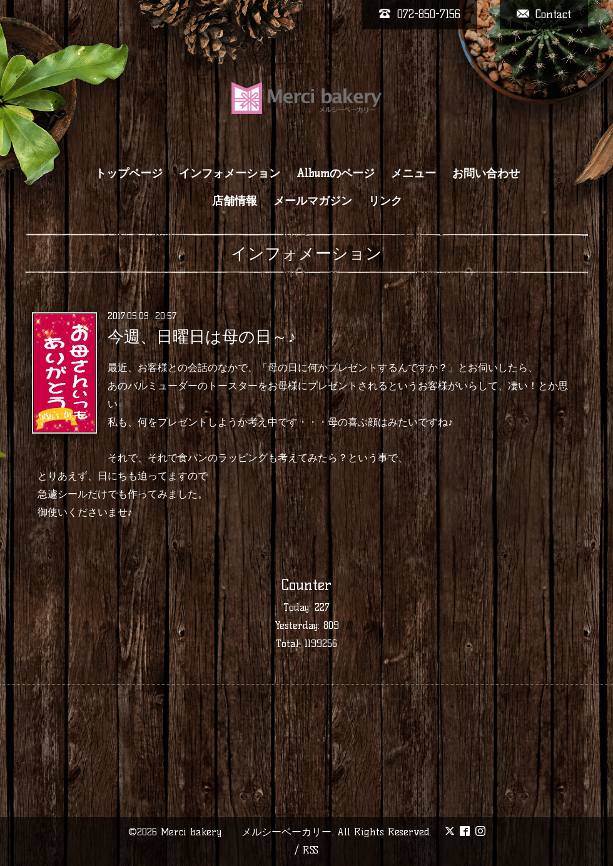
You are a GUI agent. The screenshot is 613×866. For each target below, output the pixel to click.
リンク (385, 201)
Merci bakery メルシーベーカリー (246, 832)
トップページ (129, 173)
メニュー (413, 173)
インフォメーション (229, 173)
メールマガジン (312, 201)
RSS (310, 850)
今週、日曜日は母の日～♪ (202, 337)
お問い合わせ (486, 173)
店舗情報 (234, 201)
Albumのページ (335, 173)
